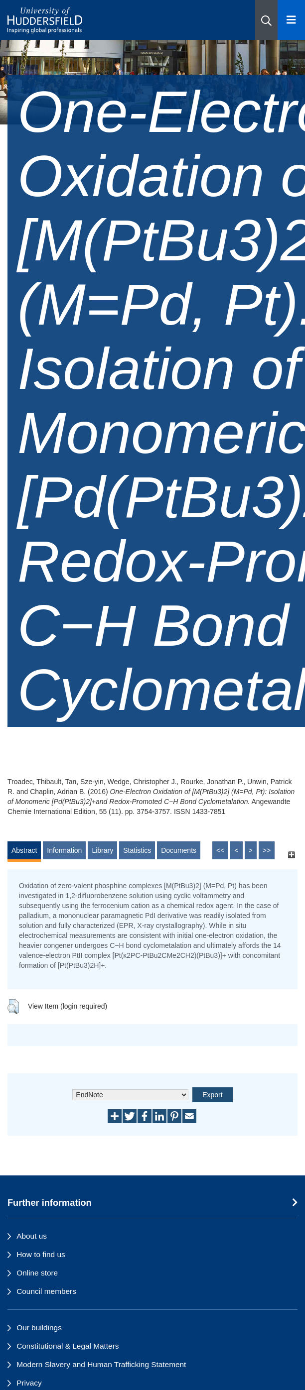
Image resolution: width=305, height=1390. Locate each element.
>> (267, 850)
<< (220, 850)
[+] (291, 855)
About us (31, 1236)
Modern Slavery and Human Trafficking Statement (101, 1364)
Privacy (28, 1383)
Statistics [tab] (137, 850)
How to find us (40, 1254)
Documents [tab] (178, 850)
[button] (266, 20)
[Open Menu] (291, 20)
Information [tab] (64, 850)
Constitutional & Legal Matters (67, 1346)
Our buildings (39, 1327)
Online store (37, 1273)
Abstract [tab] (24, 850)
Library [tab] (102, 850)
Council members (46, 1291)
